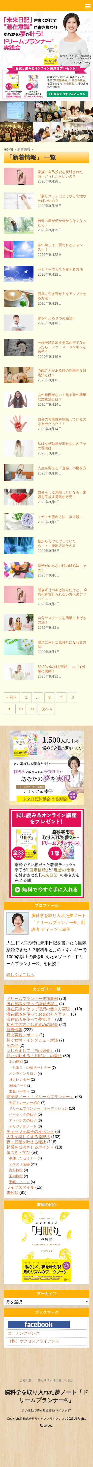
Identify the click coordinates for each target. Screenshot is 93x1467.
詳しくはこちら (20, 974)
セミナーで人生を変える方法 (60, 269)
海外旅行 (16, 1170)
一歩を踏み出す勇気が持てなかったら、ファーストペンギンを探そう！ (62, 347)
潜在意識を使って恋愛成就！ (32, 1004)
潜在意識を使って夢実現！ (30, 1019)
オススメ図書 (19, 1164)
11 (32, 709)
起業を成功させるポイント (30, 1147)
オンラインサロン (23, 1073)
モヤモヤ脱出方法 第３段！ (60, 517)
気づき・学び (18, 1152)
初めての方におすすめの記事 (32, 1024)
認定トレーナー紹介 (24, 1102)
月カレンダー (19, 1079)
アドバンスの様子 (23, 1120)
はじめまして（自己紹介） (30, 1050)
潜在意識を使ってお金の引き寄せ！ (38, 1014)
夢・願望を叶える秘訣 (26, 1142)
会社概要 (25, 1380)
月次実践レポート (22, 1035)
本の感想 (16, 1062)
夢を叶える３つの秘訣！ (57, 318)
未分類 (12, 1192)
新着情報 (14, 1030)
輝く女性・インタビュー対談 (32, 1040)
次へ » (46, 709)
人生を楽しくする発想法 (28, 1137)
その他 (12, 1045)
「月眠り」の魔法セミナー (30, 1068)
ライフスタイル (20, 1187)
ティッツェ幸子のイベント (30, 1131)
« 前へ (11, 697)
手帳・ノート (19, 1182)
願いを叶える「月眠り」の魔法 (34, 1056)
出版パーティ (19, 1091)
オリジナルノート (23, 1126)
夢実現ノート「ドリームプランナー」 (40, 1097)
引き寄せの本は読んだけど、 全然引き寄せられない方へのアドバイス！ (62, 594)
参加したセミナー (23, 1158)
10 (21, 709)
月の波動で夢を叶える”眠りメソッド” (46, 1410)
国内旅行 (16, 1176)
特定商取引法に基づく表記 (55, 1380)
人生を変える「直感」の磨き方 (62, 468)
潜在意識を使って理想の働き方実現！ (40, 1009)
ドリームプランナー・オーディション (38, 1108)
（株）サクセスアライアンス (33, 1341)
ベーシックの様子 (23, 1114)
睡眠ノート (17, 1085)
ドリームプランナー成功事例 (32, 998)
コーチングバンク (23, 1333)
